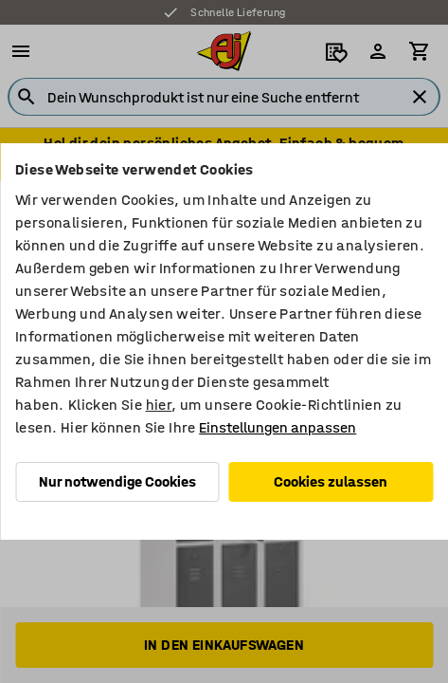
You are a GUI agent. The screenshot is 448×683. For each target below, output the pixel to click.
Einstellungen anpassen (277, 427)
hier (159, 405)
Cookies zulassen (330, 481)
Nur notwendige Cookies (117, 481)
